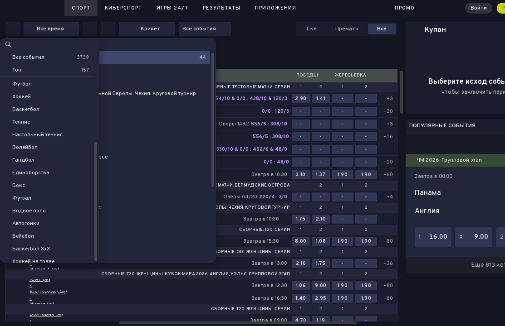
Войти (479, 8)
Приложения (275, 8)
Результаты (221, 8)
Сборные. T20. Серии (264, 230)
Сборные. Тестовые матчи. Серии (248, 87)
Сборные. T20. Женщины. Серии (250, 309)
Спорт (81, 8)
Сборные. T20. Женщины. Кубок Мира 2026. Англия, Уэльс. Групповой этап (195, 274)
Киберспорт (123, 8)
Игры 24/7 (172, 8)
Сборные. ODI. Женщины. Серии (250, 252)
